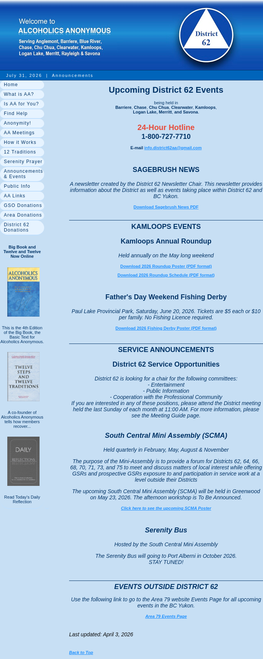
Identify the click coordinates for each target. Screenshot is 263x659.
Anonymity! (17, 123)
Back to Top (81, 652)
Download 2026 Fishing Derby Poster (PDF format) (166, 328)
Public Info (17, 186)
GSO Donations (23, 205)
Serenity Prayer (23, 161)
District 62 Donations (17, 227)
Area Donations (23, 215)
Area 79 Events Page (166, 616)
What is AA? (19, 94)
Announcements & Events (23, 174)
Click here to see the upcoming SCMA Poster (166, 508)
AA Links (14, 196)
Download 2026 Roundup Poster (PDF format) (166, 266)
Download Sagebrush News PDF (166, 207)
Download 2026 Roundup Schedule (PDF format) (166, 275)
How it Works (20, 142)
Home (11, 84)
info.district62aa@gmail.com (173, 147)
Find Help (16, 113)
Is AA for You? (21, 104)
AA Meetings (19, 132)
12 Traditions (20, 152)
